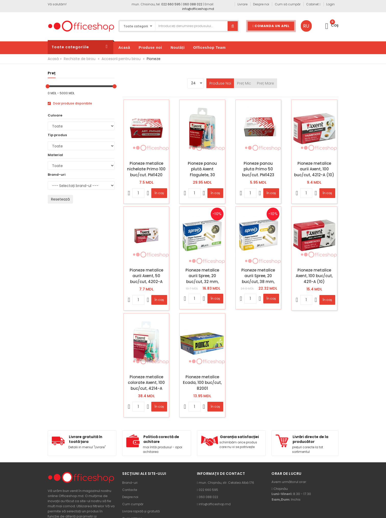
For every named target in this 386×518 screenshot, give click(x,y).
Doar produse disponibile (70, 103)
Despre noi (130, 497)
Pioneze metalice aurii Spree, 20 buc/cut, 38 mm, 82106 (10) (258, 275)
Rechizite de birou (79, 58)
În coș (159, 193)
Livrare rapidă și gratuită (141, 511)
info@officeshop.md (198, 9)
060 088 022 (192, 4)
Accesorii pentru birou (121, 58)
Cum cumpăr (132, 504)
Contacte (129, 490)
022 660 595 (171, 4)
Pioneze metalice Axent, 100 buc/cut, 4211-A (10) (314, 275)
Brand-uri (130, 482)
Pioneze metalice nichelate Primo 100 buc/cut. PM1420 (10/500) (146, 169)
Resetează (60, 199)
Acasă (53, 58)
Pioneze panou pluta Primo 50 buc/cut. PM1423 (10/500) (258, 169)
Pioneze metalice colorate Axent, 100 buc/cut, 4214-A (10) (146, 382)
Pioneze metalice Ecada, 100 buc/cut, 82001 (202, 382)
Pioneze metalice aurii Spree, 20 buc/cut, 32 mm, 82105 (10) (202, 275)
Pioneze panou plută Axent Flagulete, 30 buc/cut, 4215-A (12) (202, 169)
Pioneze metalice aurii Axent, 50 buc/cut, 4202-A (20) (146, 275)
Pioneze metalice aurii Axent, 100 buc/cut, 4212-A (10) (314, 169)
